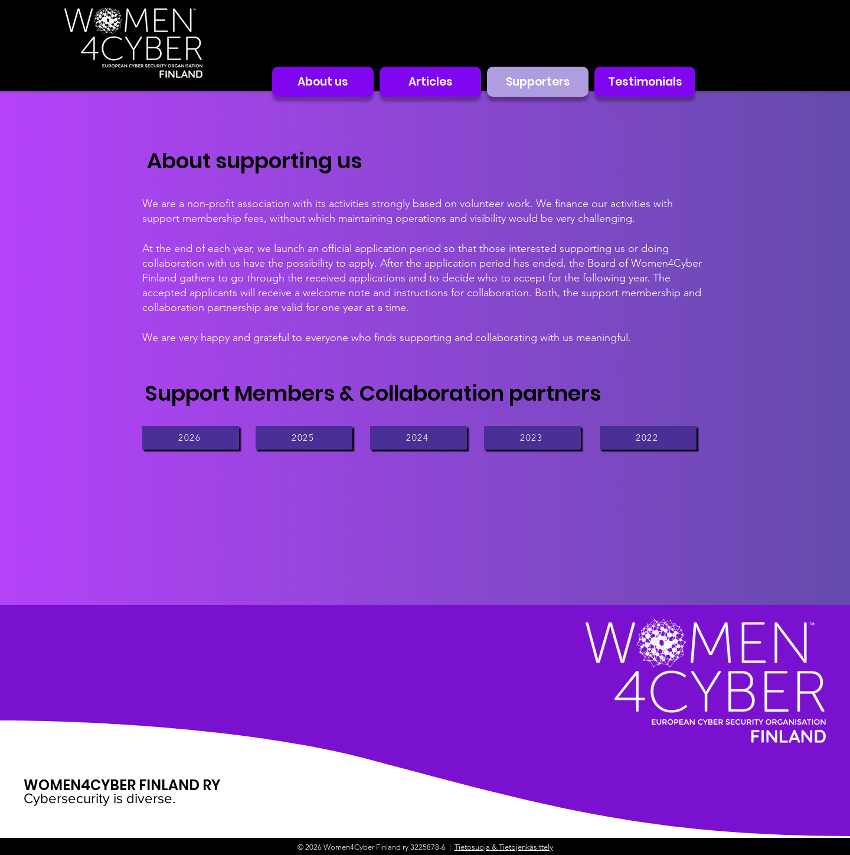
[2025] (304, 438)
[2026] (190, 438)
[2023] (532, 438)
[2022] (648, 438)
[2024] (418, 438)
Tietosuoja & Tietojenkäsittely (504, 847)
